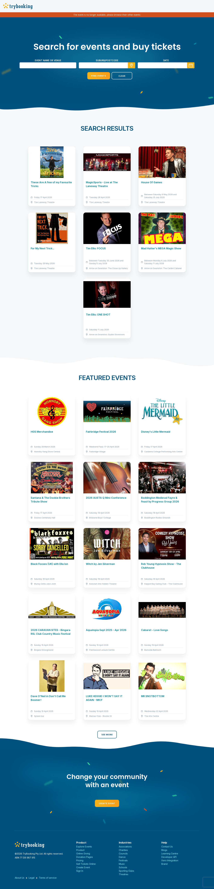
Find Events (94, 75)
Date (166, 60)
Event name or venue (48, 60)
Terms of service (48, 877)
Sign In (79, 870)
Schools (123, 867)
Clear (119, 75)
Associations (125, 846)
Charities (123, 850)
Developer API (168, 857)
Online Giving (83, 853)
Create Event (107, 803)
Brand (164, 864)
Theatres (123, 874)
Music (122, 864)
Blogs (164, 850)
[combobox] (107, 65)
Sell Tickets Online (86, 864)
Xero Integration (169, 860)
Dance (122, 857)
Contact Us (167, 846)
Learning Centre (169, 853)
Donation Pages (84, 857)
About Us (19, 877)
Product (80, 850)
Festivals (123, 860)
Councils (123, 853)
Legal (31, 877)
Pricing (79, 860)
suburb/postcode (107, 60)
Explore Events (84, 846)
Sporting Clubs (126, 870)
